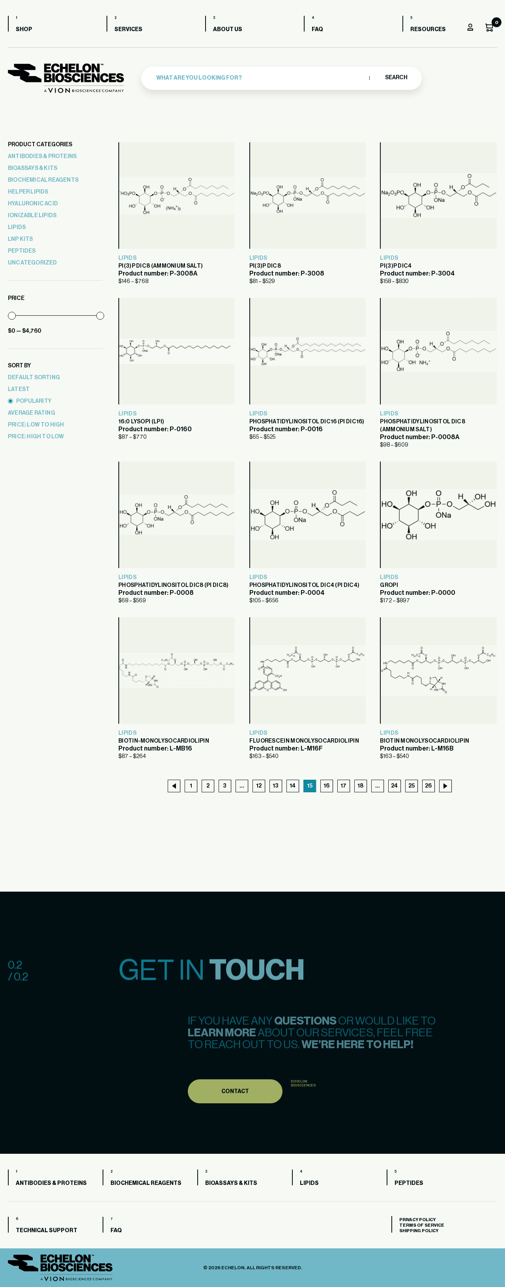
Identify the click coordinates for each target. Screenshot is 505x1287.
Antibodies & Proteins (42, 156)
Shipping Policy (418, 1231)
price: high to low (36, 437)
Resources (428, 29)
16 (326, 786)
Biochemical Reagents (43, 180)
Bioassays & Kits (32, 168)
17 (343, 786)
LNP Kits (20, 239)
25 (411, 786)
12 (259, 786)
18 (360, 786)
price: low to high (36, 425)
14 (293, 786)
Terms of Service (421, 1225)
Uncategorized (32, 263)
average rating (31, 413)
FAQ (317, 29)
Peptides (22, 251)
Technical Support (46, 1230)
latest (19, 389)
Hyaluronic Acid (33, 204)
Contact (235, 1109)
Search (396, 77)
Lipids (17, 227)
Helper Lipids (28, 192)
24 (394, 786)
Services (128, 29)
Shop (24, 29)
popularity (29, 401)
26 (428, 786)
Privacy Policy (417, 1220)
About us (227, 29)
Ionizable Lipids (32, 215)
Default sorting (34, 377)
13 (276, 786)
